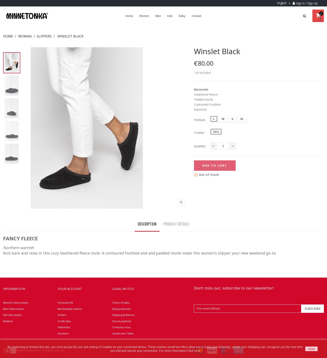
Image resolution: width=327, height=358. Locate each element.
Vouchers (63, 333)
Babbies (8, 321)
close (311, 349)
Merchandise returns (70, 309)
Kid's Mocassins (12, 315)
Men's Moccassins (13, 309)
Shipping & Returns (123, 315)
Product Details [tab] (176, 224)
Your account (70, 289)
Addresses (64, 327)
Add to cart (214, 165)
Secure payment (121, 321)
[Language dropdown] (284, 3)
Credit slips (64, 321)
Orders (62, 315)
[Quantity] (223, 146)
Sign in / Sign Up (307, 3)
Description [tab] (147, 224)
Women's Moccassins (15, 302)
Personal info (65, 302)
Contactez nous (121, 327)
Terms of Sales (121, 302)
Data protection (121, 309)
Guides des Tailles (123, 333)
